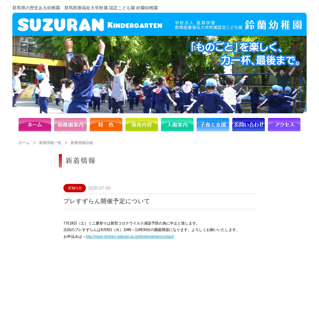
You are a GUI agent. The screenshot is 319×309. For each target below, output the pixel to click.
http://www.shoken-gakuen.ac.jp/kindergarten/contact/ (130, 236)
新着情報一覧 (50, 143)
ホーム (24, 143)
